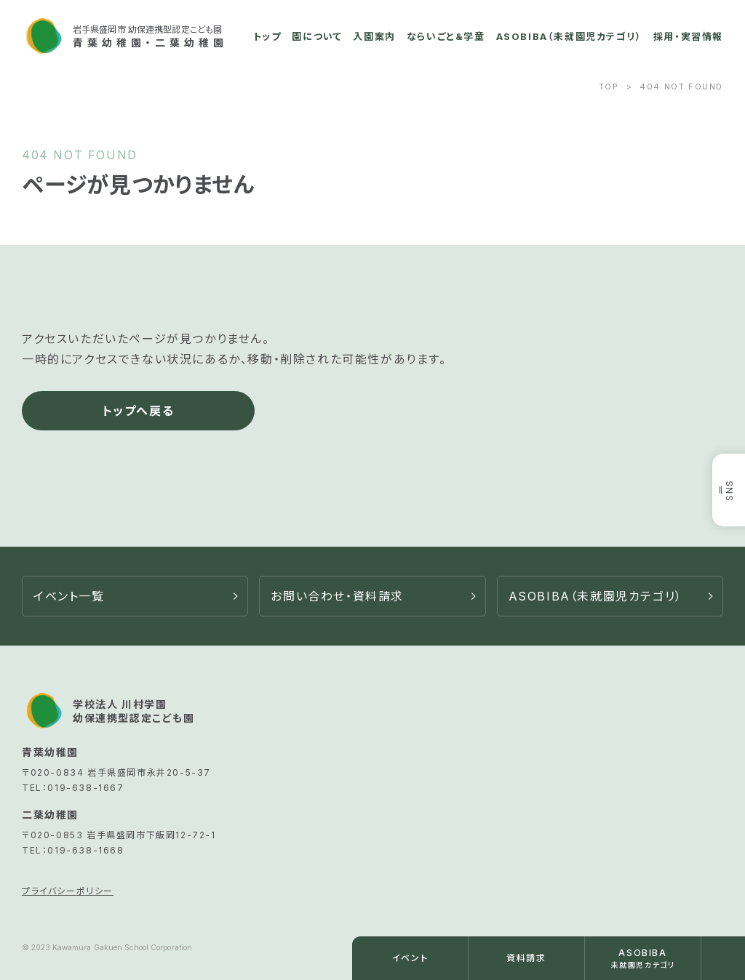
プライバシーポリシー (67, 890)
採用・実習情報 (688, 36)
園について (317, 36)
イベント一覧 (69, 596)
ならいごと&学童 (446, 36)
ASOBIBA (595, 596)
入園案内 (374, 36)
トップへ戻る (139, 410)
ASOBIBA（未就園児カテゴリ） (569, 36)
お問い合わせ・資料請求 (337, 596)
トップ (267, 36)
